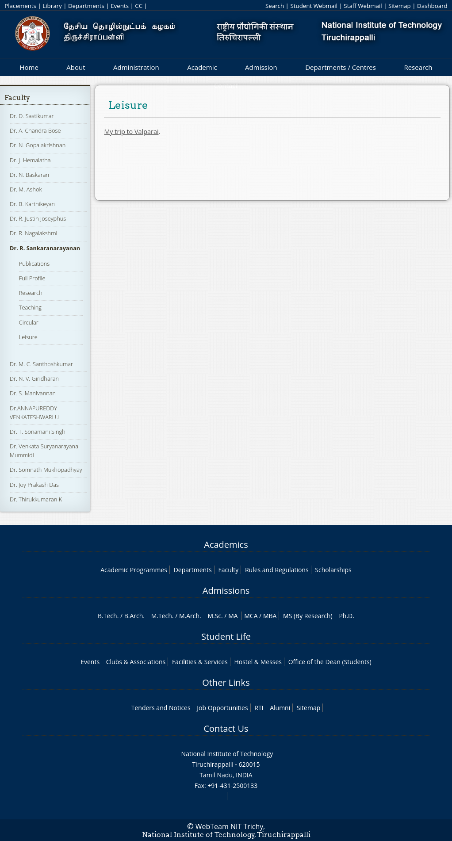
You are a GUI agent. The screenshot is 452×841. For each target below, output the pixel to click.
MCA (250, 616)
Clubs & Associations (136, 662)
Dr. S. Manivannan (33, 393)
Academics (226, 544)
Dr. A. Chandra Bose (35, 130)
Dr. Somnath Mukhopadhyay (46, 470)
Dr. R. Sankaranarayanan (45, 248)
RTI (258, 707)
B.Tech (107, 616)
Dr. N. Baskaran (29, 175)
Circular (28, 322)
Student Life (226, 636)
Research (418, 67)
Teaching (30, 307)
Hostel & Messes (258, 662)
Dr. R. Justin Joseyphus (38, 218)
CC (138, 6)
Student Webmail (313, 6)
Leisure (28, 337)
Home (28, 67)
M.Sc (214, 616)
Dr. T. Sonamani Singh (37, 432)
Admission (261, 67)
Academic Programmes (133, 570)
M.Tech (161, 616)
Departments (86, 6)
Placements (20, 6)
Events (120, 6)
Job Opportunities (222, 707)
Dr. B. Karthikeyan (32, 204)
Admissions (226, 590)
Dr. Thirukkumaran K (36, 499)
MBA (270, 616)
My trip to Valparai (131, 131)
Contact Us (225, 728)
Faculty (17, 97)
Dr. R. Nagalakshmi (33, 233)
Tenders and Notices (161, 707)
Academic (202, 67)
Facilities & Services (200, 662)
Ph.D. (346, 616)
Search (274, 6)
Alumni (280, 707)
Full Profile (32, 278)
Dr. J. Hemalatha (30, 160)
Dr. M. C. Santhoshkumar (41, 364)
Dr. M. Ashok (26, 189)
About (75, 67)
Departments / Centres (340, 67)
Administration (136, 67)
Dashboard (432, 6)
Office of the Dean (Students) (330, 662)
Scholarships (333, 570)
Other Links (225, 682)
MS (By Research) (308, 616)
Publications (34, 264)
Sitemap (399, 6)
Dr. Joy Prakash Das (34, 485)
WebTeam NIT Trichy (229, 826)
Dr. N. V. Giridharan (34, 378)
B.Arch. (134, 616)
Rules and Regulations (277, 570)
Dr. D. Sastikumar (32, 116)
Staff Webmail (363, 6)
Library (51, 6)
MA (232, 616)
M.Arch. (190, 616)
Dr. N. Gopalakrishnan (37, 145)
